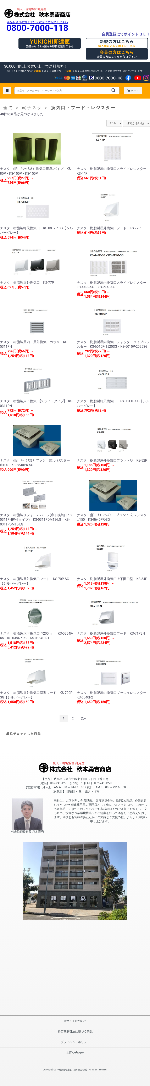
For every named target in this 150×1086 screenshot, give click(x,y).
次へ (84, 718)
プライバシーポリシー (75, 1042)
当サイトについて (75, 1021)
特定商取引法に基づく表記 (75, 1031)
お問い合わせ (75, 1052)
